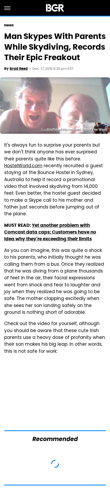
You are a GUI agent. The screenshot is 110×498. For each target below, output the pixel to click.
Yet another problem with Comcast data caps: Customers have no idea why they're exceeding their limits (50, 232)
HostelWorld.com (23, 166)
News (9, 25)
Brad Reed (19, 68)
